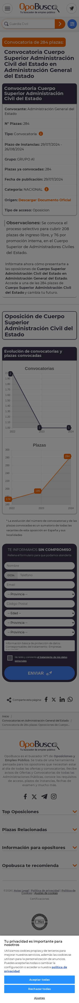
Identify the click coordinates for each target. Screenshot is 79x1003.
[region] (39, 969)
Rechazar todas (39, 989)
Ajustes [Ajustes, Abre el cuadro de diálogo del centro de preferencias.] (39, 998)
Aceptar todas (39, 979)
